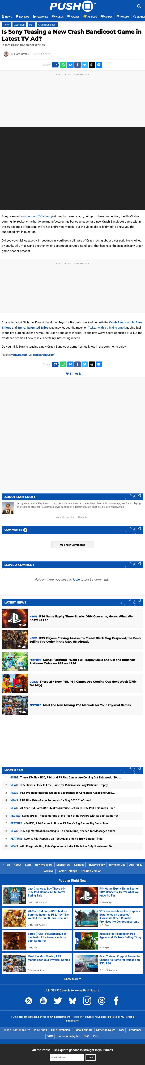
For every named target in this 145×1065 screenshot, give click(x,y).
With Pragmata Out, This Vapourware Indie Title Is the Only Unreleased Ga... (62, 846)
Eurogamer (134, 1030)
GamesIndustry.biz (68, 1036)
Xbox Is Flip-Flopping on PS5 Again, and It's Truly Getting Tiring (56, 838)
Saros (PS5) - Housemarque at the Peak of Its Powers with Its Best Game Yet (64, 815)
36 (22, 712)
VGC (50, 1036)
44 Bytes (88, 1016)
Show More (72, 979)
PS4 (31, 24)
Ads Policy (135, 864)
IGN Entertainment (59, 1016)
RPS (95, 1036)
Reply (82, 517)
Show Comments (72, 544)
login (76, 579)
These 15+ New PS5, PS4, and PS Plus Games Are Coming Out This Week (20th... (66, 777)
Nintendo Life (21, 1030)
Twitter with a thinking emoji (106, 327)
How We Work (44, 864)
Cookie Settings (67, 871)
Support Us (63, 864)
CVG (86, 1036)
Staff (28, 864)
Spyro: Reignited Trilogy (34, 327)
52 (22, 625)
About (17, 864)
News (6, 24)
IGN (121, 1030)
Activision (19, 24)
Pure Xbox (40, 1030)
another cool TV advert (36, 216)
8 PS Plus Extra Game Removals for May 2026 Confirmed (50, 800)
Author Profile (65, 517)
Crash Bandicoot (47, 24)
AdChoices (100, 1016)
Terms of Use (117, 864)
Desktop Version (91, 871)
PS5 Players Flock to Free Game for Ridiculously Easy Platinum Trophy (59, 785)
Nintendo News (105, 1030)
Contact (79, 864)
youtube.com (19, 354)
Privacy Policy (96, 864)
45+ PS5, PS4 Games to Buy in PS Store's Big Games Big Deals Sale (59, 823)
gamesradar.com (43, 354)
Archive (49, 871)
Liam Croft (20, 54)
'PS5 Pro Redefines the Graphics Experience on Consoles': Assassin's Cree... (62, 792)
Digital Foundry (83, 1030)
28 (22, 646)
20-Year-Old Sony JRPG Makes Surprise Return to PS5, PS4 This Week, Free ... (64, 808)
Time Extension (60, 1030)
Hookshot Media (28, 1016)
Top (6, 864)
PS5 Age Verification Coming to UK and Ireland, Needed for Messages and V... (63, 831)
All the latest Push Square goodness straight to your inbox (72, 1050)
